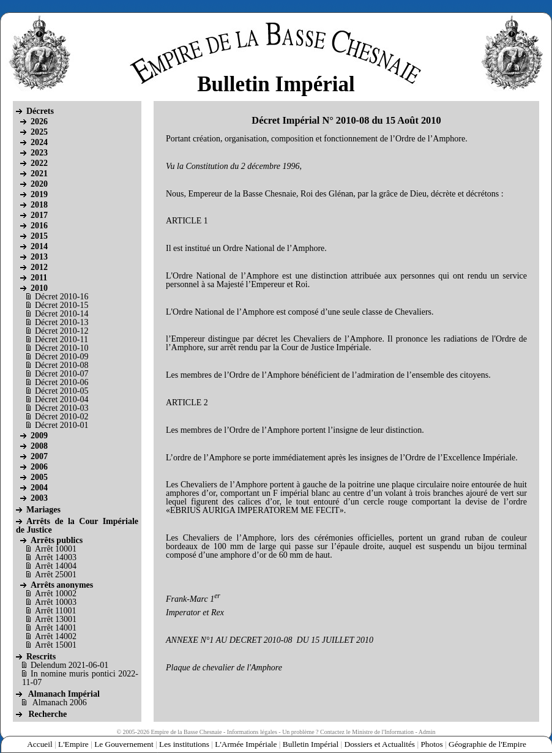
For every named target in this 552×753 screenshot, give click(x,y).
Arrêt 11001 (55, 610)
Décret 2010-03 (61, 408)
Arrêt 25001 (55, 574)
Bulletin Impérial (310, 744)
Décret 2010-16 (61, 296)
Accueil (39, 744)
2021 (39, 173)
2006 (39, 466)
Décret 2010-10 (61, 348)
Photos (431, 744)
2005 (39, 477)
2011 (39, 277)
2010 (39, 288)
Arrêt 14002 (55, 636)
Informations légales (252, 732)
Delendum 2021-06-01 (69, 665)
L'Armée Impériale (246, 744)
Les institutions (184, 744)
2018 (39, 204)
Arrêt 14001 (55, 627)
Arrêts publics (57, 540)
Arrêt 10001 (55, 548)
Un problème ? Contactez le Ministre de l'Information (348, 732)
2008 (39, 446)
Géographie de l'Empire (487, 744)
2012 (39, 267)
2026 (39, 121)
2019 (39, 194)
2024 (39, 142)
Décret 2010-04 (61, 399)
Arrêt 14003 (55, 557)
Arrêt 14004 (55, 566)
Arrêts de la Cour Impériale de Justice (77, 525)
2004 (39, 487)
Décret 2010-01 (61, 425)
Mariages (43, 509)
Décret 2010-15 (61, 305)
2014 (39, 246)
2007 (39, 456)
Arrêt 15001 (55, 645)
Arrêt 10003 (55, 602)
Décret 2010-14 (61, 313)
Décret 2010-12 (61, 330)
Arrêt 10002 (55, 593)
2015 (39, 236)
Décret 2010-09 (61, 356)
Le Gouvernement (124, 744)
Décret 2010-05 (61, 390)
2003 (39, 498)
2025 (39, 132)
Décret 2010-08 (61, 365)
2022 (39, 163)
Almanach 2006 (59, 702)
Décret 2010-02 (61, 416)
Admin (427, 732)
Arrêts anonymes (62, 585)
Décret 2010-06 (61, 382)
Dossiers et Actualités (380, 744)
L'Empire (73, 744)
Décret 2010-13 (61, 322)
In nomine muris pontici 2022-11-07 (80, 678)
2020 (39, 184)
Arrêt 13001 (55, 619)
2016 (39, 225)
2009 (39, 435)
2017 (39, 215)
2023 (39, 152)
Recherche (48, 714)
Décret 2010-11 (61, 339)
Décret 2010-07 (61, 373)
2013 (39, 256)
